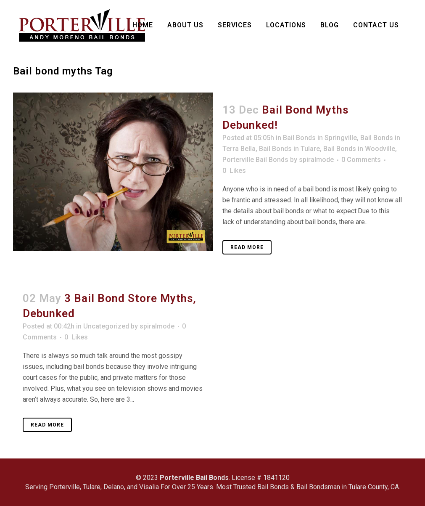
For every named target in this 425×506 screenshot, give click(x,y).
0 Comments (361, 160)
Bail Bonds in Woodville (359, 149)
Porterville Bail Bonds (255, 160)
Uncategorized (106, 326)
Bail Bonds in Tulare (289, 149)
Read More (247, 247)
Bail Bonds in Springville (320, 138)
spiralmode (316, 160)
